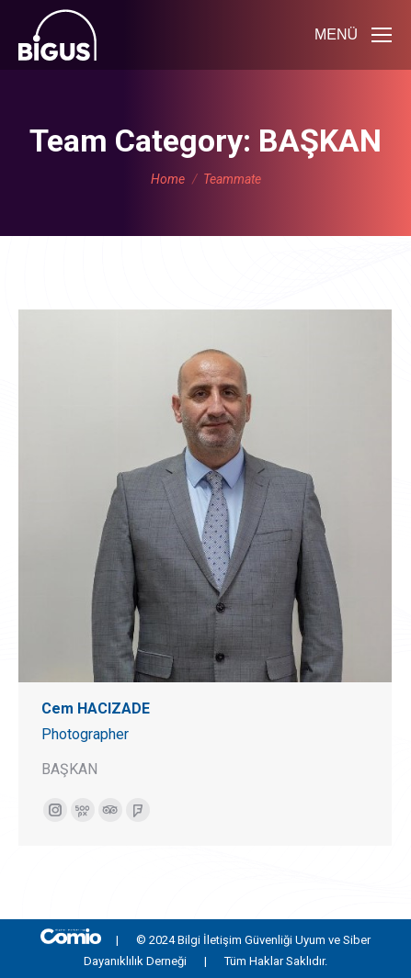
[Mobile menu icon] (353, 35)
